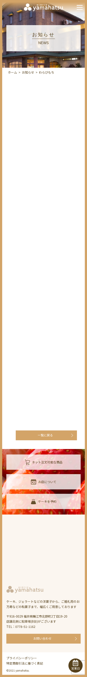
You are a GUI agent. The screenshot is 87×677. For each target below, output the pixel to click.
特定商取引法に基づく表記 (24, 663)
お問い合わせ (42, 638)
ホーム (12, 72)
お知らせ (28, 72)
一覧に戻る (45, 435)
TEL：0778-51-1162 (20, 626)
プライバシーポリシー (21, 658)
